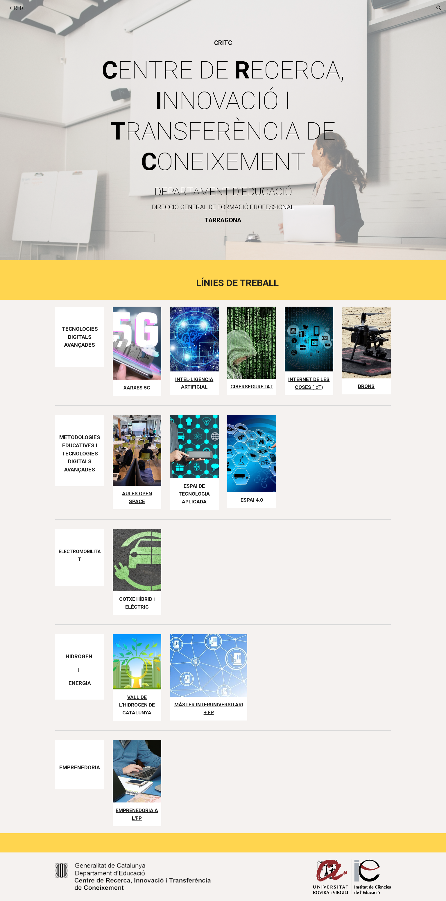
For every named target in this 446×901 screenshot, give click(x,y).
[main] (223, 43)
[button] (439, 8)
